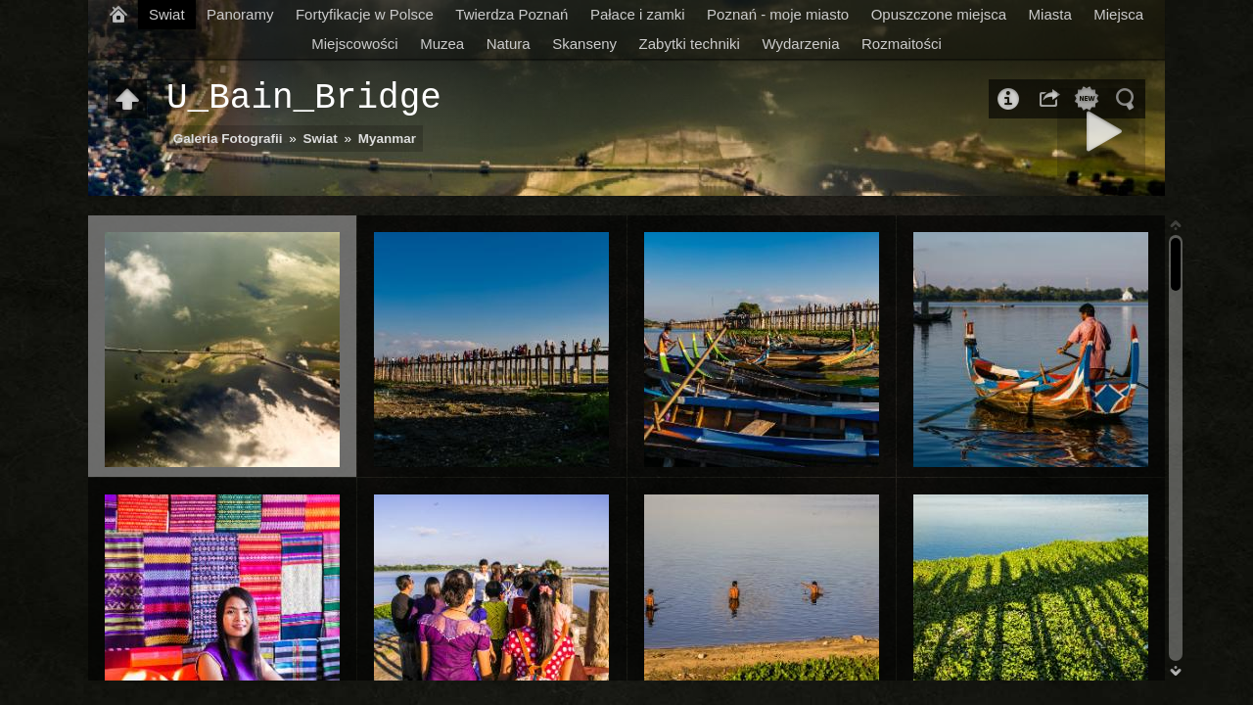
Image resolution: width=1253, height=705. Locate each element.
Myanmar (387, 138)
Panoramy (240, 14)
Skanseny (584, 43)
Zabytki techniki (689, 43)
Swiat (167, 14)
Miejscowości (354, 43)
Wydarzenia (800, 43)
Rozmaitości (901, 43)
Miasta (1050, 14)
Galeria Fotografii (228, 138)
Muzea (442, 43)
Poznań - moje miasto (778, 14)
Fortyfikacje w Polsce (365, 14)
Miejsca (1118, 14)
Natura (509, 43)
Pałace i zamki (637, 14)
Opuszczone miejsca (938, 14)
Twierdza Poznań (511, 14)
